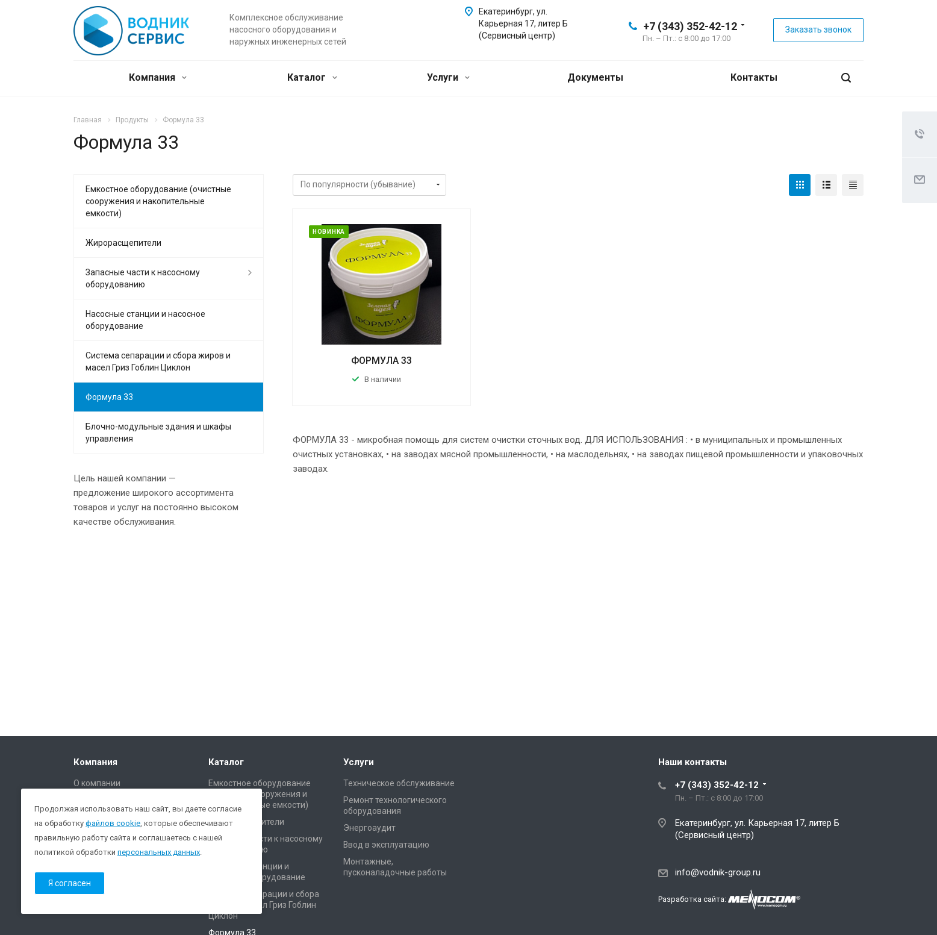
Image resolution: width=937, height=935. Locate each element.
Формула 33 (109, 397)
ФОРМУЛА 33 (381, 360)
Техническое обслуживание (399, 783)
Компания (158, 77)
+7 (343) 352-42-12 (690, 26)
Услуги (448, 77)
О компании (96, 783)
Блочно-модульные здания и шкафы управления (158, 432)
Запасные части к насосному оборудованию (143, 278)
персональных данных (158, 852)
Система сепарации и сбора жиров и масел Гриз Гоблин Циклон (158, 361)
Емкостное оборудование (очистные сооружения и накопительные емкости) (158, 201)
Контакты (753, 77)
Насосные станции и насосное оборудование (145, 320)
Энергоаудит (369, 828)
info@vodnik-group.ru (718, 872)
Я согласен (69, 883)
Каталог (312, 77)
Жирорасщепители (123, 243)
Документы (595, 77)
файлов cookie (113, 823)
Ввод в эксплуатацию (386, 844)
